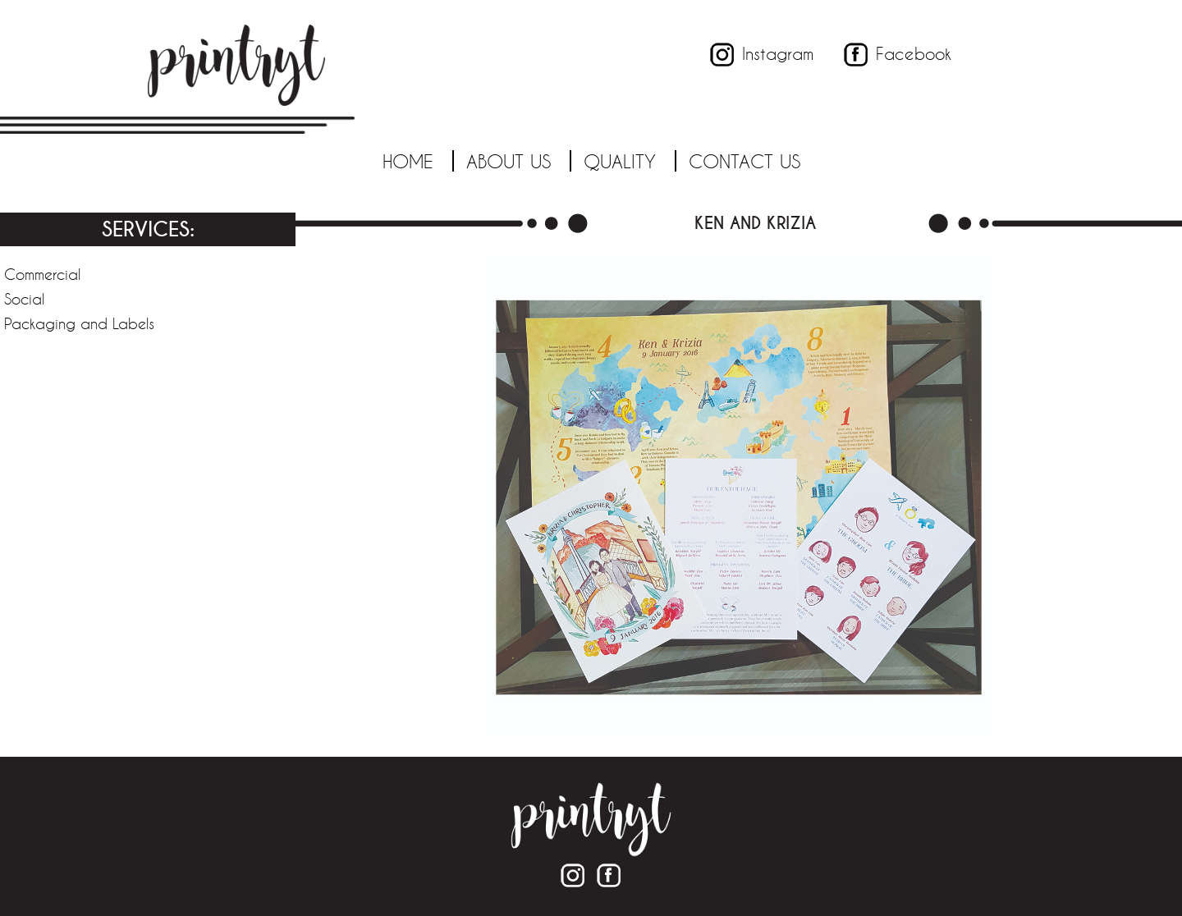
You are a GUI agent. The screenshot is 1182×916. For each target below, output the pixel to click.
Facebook (913, 53)
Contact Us (744, 161)
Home (408, 161)
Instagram (777, 53)
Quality (620, 161)
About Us (508, 161)
